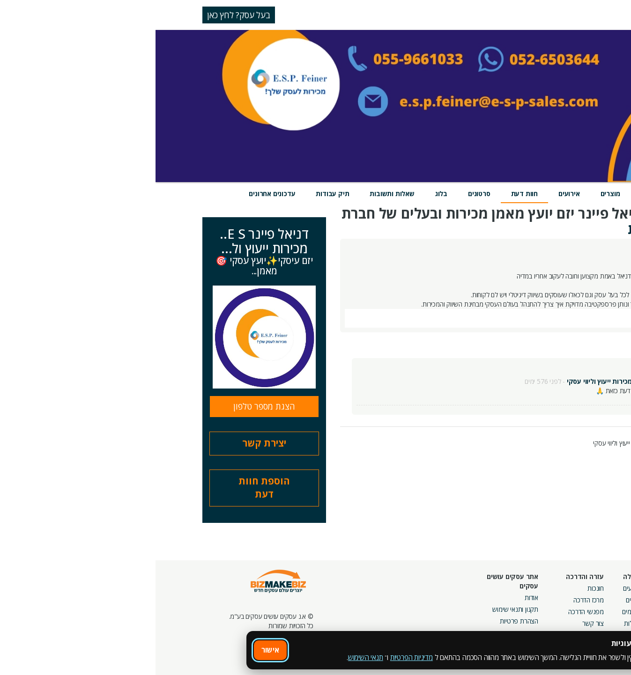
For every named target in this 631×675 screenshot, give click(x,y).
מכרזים (542, 642)
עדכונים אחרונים (116, 193)
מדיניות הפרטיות (256, 657)
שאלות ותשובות (236, 193)
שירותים (496, 193)
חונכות (440, 588)
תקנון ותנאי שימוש (360, 609)
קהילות (477, 623)
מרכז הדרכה (433, 599)
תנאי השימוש (210, 657)
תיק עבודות (176, 193)
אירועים (413, 193)
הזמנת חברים (600, 611)
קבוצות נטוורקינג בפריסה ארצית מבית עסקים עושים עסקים (518, 621)
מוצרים (455, 193)
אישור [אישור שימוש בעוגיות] (115, 649)
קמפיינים (540, 599)
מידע (535, 193)
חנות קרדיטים (600, 599)
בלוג (286, 193)
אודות (376, 597)
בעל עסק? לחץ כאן (83, 15)
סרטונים (323, 193)
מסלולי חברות (534, 588)
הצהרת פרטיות (363, 620)
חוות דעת (369, 193)
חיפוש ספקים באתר (592, 588)
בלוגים (478, 599)
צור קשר (437, 623)
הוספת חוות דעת (108, 488)
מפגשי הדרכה (430, 611)
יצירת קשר (109, 443)
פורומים (476, 611)
